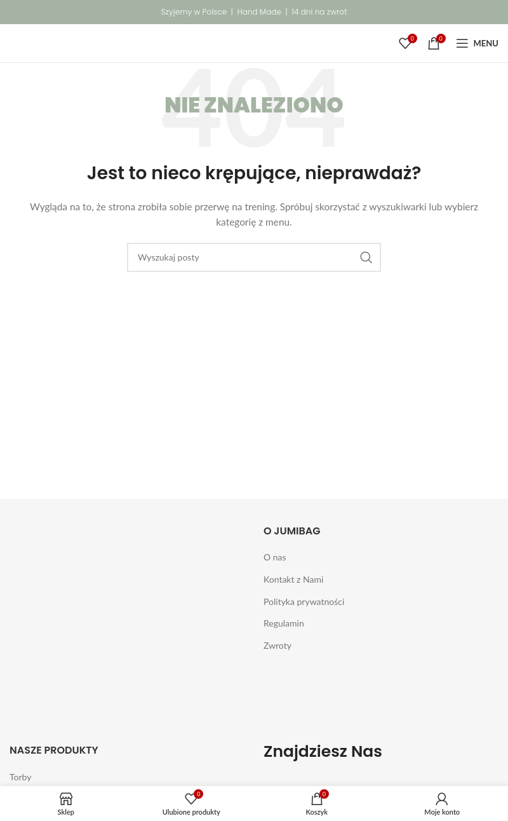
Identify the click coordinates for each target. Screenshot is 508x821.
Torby (20, 776)
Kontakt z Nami (293, 579)
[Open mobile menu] (477, 43)
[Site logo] (25, 42)
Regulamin (284, 623)
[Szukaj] (254, 257)
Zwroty (277, 645)
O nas (275, 557)
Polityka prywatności (304, 601)
